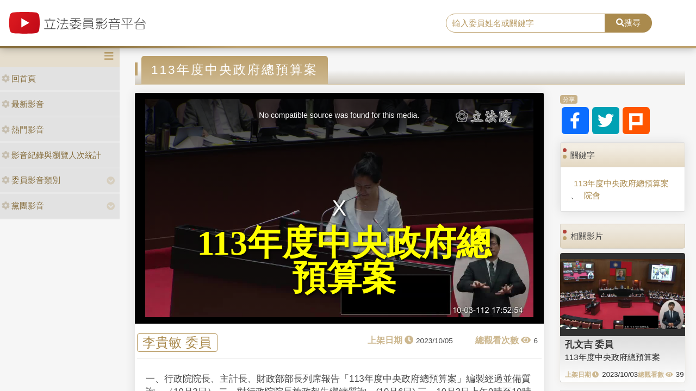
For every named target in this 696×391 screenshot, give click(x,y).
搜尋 (628, 22)
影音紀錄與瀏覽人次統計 (51, 155)
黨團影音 (23, 205)
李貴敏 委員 (177, 343)
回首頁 (19, 78)
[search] (525, 23)
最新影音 (23, 104)
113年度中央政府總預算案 (621, 183)
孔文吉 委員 (589, 344)
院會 (592, 195)
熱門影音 (23, 129)
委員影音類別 (31, 180)
